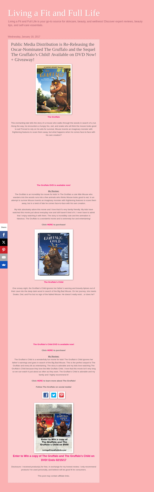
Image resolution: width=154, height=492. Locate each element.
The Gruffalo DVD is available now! (54, 185)
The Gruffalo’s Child (53, 282)
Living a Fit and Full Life (54, 13)
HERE (50, 225)
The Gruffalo (54, 117)
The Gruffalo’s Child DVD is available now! (53, 344)
